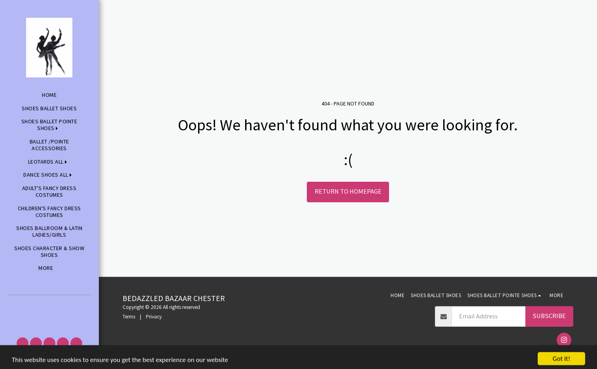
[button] (49, 306)
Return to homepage (348, 191)
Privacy (154, 316)
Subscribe (549, 316)
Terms (129, 316)
